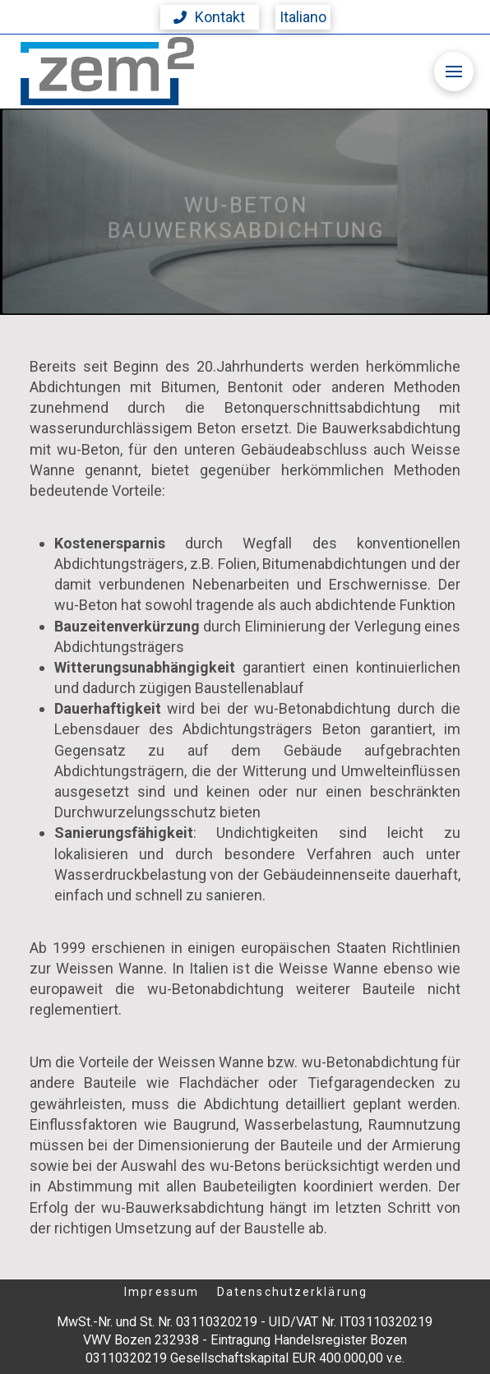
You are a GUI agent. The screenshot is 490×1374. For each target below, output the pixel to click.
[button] (209, 17)
